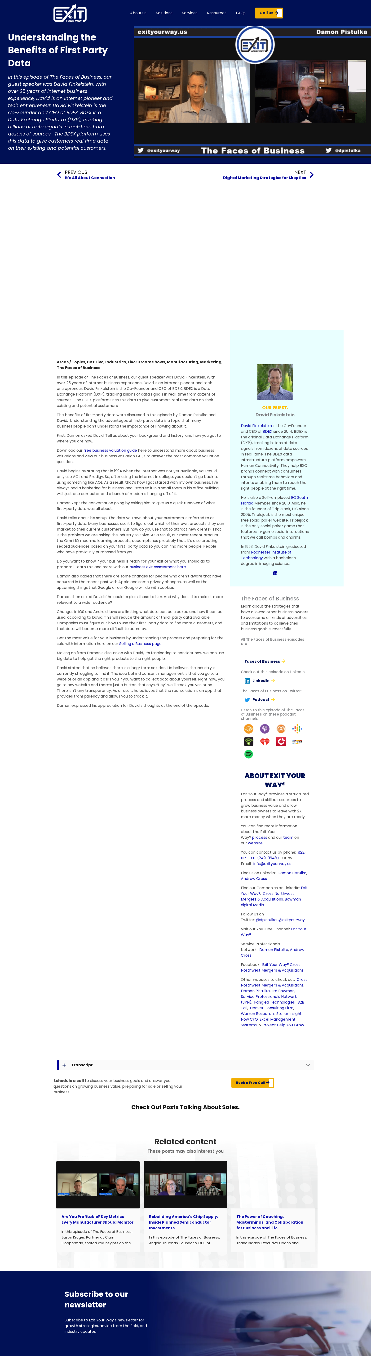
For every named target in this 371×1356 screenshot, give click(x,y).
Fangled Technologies (274, 1002)
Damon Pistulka (292, 873)
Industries (115, 362)
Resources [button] (216, 13)
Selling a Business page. (140, 643)
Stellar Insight (289, 1013)
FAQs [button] (241, 13)
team (288, 837)
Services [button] (190, 13)
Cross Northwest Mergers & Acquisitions (267, 896)
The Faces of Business (78, 367)
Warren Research (257, 1013)
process (259, 837)
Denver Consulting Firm (271, 1008)
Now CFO (249, 1019)
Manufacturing (182, 362)
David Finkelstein (256, 425)
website (255, 843)
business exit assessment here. (158, 567)
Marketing (210, 362)
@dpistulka (266, 920)
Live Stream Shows (146, 362)
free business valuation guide (110, 450)
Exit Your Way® (275, 964)
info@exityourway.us (272, 863)
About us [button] (138, 13)
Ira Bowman (283, 991)
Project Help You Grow (283, 1025)
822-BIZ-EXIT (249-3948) (274, 855)
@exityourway (291, 920)
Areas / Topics (71, 362)
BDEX (267, 431)
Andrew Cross (254, 878)
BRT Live (95, 362)
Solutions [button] (164, 13)
